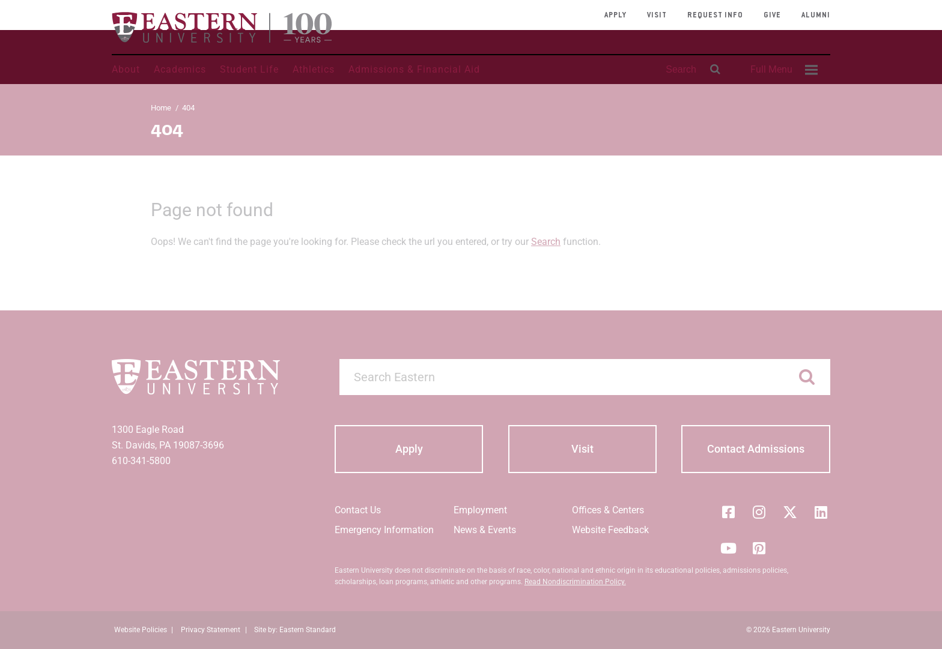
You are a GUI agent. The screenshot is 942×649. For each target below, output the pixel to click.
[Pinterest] (759, 548)
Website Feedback (610, 530)
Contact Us (358, 510)
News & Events (485, 530)
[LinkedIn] (821, 512)
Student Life (249, 69)
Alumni (815, 15)
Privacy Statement (210, 630)
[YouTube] (728, 548)
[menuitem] (782, 69)
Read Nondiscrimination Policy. (575, 582)
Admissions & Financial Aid (414, 69)
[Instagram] (759, 512)
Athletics (314, 69)
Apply (615, 15)
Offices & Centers (608, 510)
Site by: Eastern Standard (295, 630)
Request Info (715, 15)
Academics (180, 69)
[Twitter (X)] (790, 512)
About (126, 69)
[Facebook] (728, 512)
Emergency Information (384, 530)
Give (772, 15)
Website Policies (140, 630)
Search (546, 241)
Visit (657, 15)
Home (161, 107)
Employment (480, 510)
